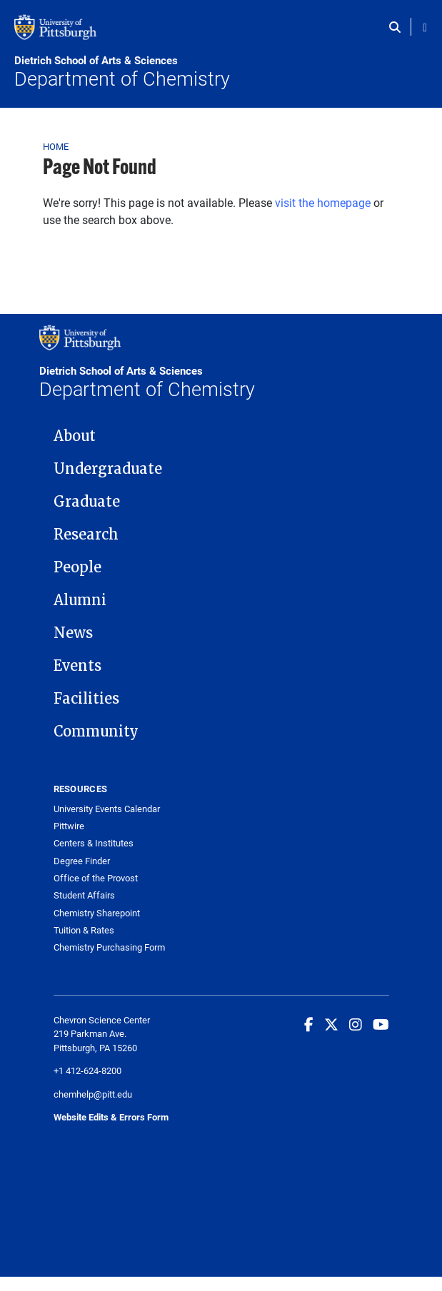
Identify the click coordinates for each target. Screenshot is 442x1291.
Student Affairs (84, 895)
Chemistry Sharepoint (97, 913)
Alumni (80, 600)
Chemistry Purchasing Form (109, 947)
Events (77, 666)
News (73, 633)
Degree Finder (82, 861)
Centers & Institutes (94, 843)
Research (86, 534)
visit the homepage (323, 202)
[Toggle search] (398, 27)
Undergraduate (108, 469)
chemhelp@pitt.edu (93, 1094)
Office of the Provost (96, 878)
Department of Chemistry (221, 72)
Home (56, 146)
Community (96, 731)
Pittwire (69, 826)
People (77, 567)
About (75, 436)
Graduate (87, 501)
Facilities (86, 698)
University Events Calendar (107, 809)
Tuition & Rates (84, 930)
